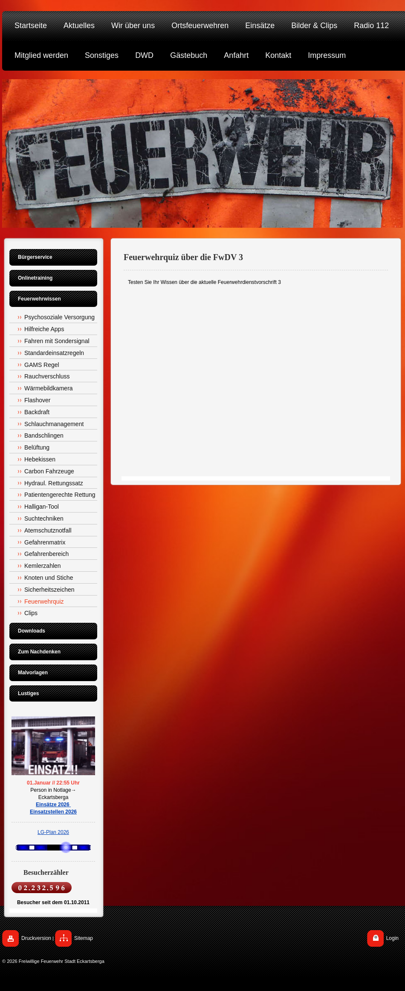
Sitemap (83, 938)
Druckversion (36, 938)
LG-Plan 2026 (53, 832)
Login (392, 938)
